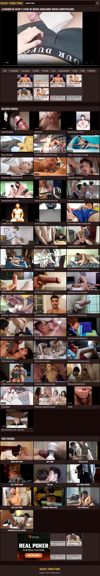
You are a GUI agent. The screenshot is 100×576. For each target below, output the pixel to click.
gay (5, 71)
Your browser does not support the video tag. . (50, 40)
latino (83, 71)
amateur (36, 71)
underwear (92, 71)
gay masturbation (64, 71)
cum (54, 71)
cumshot (46, 71)
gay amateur (26, 71)
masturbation (14, 71)
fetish (75, 71)
